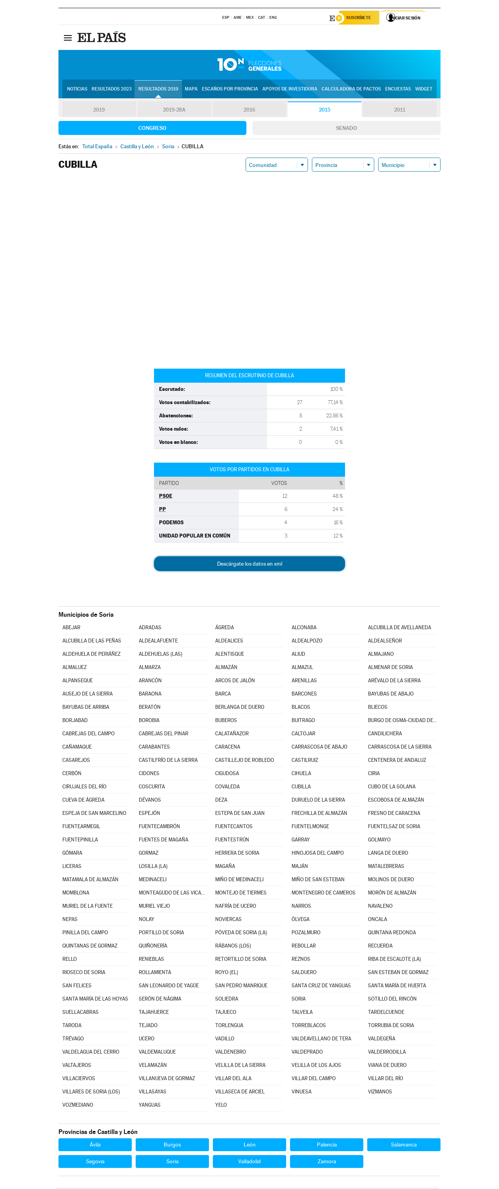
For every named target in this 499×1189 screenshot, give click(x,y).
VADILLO (224, 1040)
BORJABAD (75, 721)
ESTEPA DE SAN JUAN (240, 814)
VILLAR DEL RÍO (385, 1080)
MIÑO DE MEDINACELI (239, 881)
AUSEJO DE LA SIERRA (87, 695)
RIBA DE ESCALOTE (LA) (394, 960)
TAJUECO (225, 1013)
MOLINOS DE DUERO (391, 881)
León (250, 1146)
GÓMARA (72, 854)
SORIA (299, 1000)
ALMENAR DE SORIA (390, 668)
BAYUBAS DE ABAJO (391, 695)
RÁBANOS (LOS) (233, 947)
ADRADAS (150, 629)
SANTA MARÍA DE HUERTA (397, 987)
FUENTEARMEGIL (81, 828)
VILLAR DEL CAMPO (314, 1080)
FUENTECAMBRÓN (159, 828)
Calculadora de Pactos (351, 90)
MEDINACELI (152, 881)
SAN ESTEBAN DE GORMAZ (398, 973)
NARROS (301, 907)
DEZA (221, 801)
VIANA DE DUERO (387, 1066)
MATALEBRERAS (386, 867)
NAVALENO (380, 907)
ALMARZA (150, 668)
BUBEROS (226, 721)
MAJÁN (300, 867)
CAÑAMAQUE (77, 748)
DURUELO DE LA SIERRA (318, 801)
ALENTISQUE (229, 655)
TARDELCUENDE (386, 1013)
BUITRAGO (303, 721)
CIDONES (149, 774)
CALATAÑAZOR (232, 735)
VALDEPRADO (307, 1053)
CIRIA (374, 774)
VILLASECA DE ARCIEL (240, 1093)
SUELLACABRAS (80, 1013)
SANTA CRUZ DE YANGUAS (321, 987)
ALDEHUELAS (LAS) (160, 655)
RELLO (69, 960)
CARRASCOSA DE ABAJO (319, 748)
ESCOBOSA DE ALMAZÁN (396, 801)
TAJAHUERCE (154, 1013)
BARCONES (304, 695)
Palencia (327, 1146)
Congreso (152, 129)
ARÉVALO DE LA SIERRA (394, 682)
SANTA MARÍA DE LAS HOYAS (95, 1000)
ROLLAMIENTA (155, 973)
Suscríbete (361, 18)
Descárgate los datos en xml (249, 565)
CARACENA (227, 748)
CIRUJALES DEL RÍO (84, 788)
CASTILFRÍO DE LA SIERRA (168, 761)
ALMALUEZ (74, 668)
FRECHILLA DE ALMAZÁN (319, 814)
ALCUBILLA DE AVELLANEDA (399, 629)
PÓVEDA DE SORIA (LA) (241, 934)
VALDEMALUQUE (157, 1053)
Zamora (327, 1162)
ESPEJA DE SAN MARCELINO (94, 814)
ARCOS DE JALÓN (235, 682)
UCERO (146, 1040)
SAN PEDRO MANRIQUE (241, 987)
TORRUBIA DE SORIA (391, 1026)
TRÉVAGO (73, 1040)
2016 (249, 111)
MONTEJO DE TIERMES (241, 894)
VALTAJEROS (76, 1066)
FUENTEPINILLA (80, 841)
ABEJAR (71, 629)
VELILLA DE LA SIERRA (240, 1066)
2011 (400, 111)
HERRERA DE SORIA (237, 854)
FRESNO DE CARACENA (394, 814)
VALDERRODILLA (387, 1053)
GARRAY (301, 841)
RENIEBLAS (151, 960)
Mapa (191, 90)
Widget (423, 90)
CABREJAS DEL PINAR (163, 735)
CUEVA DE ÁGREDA (83, 801)
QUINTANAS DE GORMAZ (89, 947)
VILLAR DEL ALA (233, 1080)
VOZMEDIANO (77, 1106)
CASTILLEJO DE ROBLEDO (244, 761)
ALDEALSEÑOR (385, 642)
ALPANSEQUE (77, 682)
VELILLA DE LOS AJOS (316, 1066)
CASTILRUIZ (305, 761)
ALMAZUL (302, 668)
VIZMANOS (380, 1093)
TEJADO (148, 1026)
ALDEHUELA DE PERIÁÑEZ (91, 655)
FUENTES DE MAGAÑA (163, 841)
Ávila (95, 1146)
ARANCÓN (150, 682)
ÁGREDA (224, 629)
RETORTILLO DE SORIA (240, 960)
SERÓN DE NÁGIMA (160, 1000)
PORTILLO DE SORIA (161, 934)
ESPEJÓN (149, 814)
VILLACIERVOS (78, 1080)
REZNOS (301, 960)
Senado (346, 129)
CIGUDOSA (227, 774)
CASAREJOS (76, 761)
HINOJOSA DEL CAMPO (318, 854)
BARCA (223, 695)
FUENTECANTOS (234, 828)
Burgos (172, 1146)
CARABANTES (154, 748)
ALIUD (298, 655)
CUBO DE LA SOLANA (392, 788)
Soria (172, 1162)
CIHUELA (301, 774)
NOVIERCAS (228, 920)
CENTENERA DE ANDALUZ (397, 761)
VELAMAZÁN (153, 1066)
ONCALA (377, 920)
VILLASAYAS (152, 1093)
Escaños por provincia (230, 90)
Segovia (95, 1162)
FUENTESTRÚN (232, 841)
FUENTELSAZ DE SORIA (394, 828)
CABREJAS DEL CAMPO (88, 735)
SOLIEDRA (226, 1000)
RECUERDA (380, 947)
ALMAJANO (381, 655)
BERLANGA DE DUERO (239, 708)
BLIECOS (378, 708)
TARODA (71, 1026)
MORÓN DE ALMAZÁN (392, 894)
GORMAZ (148, 854)
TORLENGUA (229, 1026)
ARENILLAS (304, 682)
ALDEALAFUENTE (158, 642)
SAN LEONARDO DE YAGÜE (169, 987)
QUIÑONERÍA (153, 947)
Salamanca (404, 1146)
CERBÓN (71, 774)
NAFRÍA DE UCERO (235, 907)
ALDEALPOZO (307, 642)
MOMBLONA (75, 894)
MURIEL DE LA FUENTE (87, 907)
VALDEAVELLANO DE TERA (321, 1040)
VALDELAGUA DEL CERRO (90, 1053)
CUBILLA (301, 788)
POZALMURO (306, 934)
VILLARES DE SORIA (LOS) (91, 1093)
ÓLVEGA (301, 920)
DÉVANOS (150, 801)
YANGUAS (150, 1106)
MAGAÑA (225, 867)
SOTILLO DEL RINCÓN (392, 1000)
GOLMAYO (379, 841)
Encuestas (398, 90)
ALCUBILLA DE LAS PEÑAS (91, 642)
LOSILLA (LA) (153, 867)
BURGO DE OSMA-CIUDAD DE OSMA (402, 721)
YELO (221, 1106)
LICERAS (71, 867)
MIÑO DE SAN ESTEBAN (318, 881)
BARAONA (150, 695)
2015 (325, 111)
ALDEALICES (229, 642)
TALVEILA (302, 1013)
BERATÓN (150, 708)
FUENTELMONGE (310, 828)
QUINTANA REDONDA (392, 934)
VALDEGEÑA (381, 1040)
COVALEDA (227, 788)
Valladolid (249, 1162)
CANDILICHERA (385, 735)
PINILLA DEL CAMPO (85, 934)
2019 (99, 111)
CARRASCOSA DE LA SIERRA (400, 748)
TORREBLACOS (309, 1026)
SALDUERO (304, 973)
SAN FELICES (77, 987)
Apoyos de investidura (289, 90)
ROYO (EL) (226, 973)
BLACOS (301, 708)
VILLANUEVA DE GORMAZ (167, 1080)
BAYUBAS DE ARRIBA (85, 708)
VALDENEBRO (230, 1053)
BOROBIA (149, 721)
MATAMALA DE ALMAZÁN (90, 881)
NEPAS (70, 920)
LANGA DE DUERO (388, 854)
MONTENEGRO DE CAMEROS (324, 894)
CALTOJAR (303, 735)
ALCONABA (304, 629)
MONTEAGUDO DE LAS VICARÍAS (173, 894)
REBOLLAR (304, 947)
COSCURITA (152, 788)
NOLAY (146, 920)
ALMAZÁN (226, 668)
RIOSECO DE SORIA (83, 973)
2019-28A (174, 111)
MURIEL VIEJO (154, 907)
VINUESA (301, 1093)
